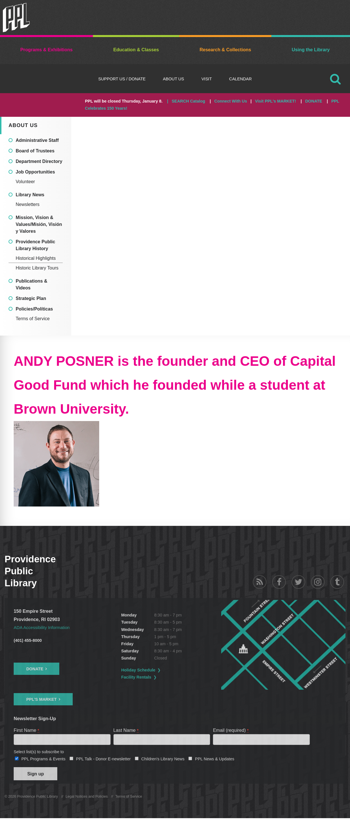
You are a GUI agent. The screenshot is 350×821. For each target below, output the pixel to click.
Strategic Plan (31, 298)
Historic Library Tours (37, 268)
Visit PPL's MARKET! (275, 101)
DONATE (313, 101)
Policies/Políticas (34, 309)
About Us (173, 79)
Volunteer (25, 181)
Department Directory (39, 161)
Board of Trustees (35, 150)
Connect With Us (230, 101)
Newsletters (28, 204)
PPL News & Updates (214, 760)
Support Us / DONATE (122, 79)
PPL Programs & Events (43, 760)
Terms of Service (33, 318)
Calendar (240, 79)
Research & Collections (225, 49)
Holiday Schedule (152, 670)
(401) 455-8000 (28, 640)
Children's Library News (163, 760)
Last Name (126, 730)
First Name (27, 730)
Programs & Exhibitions (46, 49)
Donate (34, 668)
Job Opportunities (35, 171)
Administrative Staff (37, 140)
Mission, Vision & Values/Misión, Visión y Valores (39, 224)
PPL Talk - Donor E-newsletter (103, 760)
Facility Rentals (150, 677)
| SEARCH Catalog (186, 101)
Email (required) (231, 730)
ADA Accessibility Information (44, 627)
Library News (30, 194)
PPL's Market (41, 699)
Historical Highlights (36, 258)
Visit (207, 79)
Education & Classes (136, 49)
